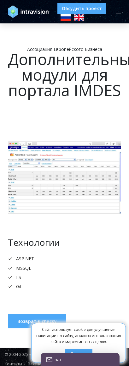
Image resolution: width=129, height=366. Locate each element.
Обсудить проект (82, 8)
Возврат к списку (37, 321)
